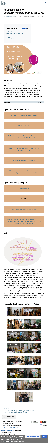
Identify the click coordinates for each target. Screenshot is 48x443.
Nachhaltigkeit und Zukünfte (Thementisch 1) (24, 115)
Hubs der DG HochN (29, 410)
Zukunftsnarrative (24, 188)
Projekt (6, 410)
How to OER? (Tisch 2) (24, 125)
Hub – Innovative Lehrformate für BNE (16, 412)
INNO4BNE (14, 410)
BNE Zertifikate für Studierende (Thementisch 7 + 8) (24, 160)
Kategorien (7, 408)
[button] (33, 436)
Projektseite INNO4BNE (9, 16)
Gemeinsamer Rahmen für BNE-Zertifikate (24, 209)
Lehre (20, 410)
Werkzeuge (10, 417)
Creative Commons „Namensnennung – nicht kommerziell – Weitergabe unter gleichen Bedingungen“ (11, 429)
